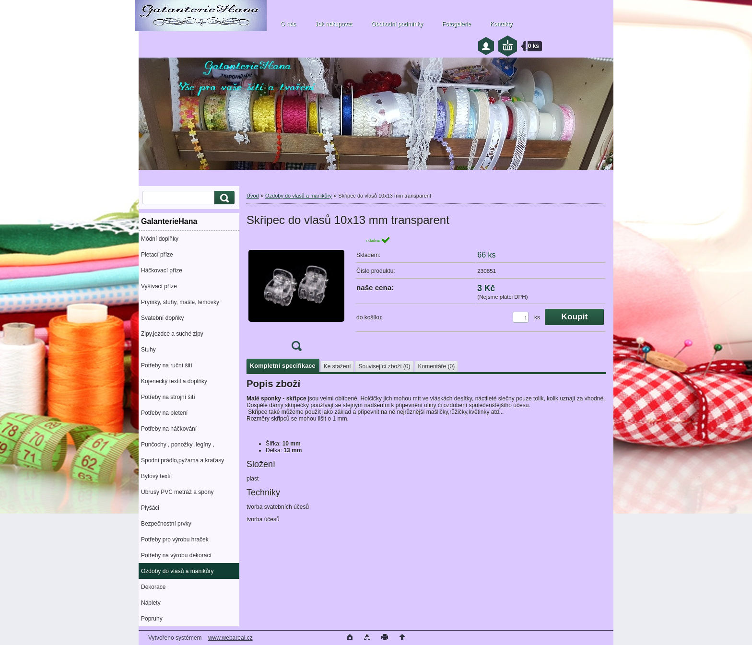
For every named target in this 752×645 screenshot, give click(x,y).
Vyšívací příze (159, 286)
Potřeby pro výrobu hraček (175, 539)
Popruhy (152, 618)
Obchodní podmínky (397, 24)
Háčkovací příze (161, 270)
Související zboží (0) (384, 366)
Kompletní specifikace (283, 365)
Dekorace (153, 587)
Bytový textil (156, 476)
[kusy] (521, 317)
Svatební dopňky (162, 318)
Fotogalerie (456, 24)
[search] (223, 198)
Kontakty (501, 24)
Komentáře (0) (436, 366)
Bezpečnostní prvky (166, 523)
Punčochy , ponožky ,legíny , (177, 444)
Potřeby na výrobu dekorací (176, 555)
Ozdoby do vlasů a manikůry (177, 571)
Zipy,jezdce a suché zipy (172, 333)
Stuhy (148, 349)
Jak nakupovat (333, 24)
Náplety (151, 602)
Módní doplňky (159, 238)
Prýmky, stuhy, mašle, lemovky (180, 302)
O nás (288, 24)
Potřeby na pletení (164, 413)
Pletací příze (157, 254)
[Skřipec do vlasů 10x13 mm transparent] (296, 296)
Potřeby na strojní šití (168, 397)
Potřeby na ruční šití (166, 365)
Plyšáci (150, 507)
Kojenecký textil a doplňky (174, 381)
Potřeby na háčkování (169, 428)
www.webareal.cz (230, 637)
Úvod (253, 196)
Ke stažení (337, 366)
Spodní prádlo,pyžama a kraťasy (182, 460)
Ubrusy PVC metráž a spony (177, 492)
